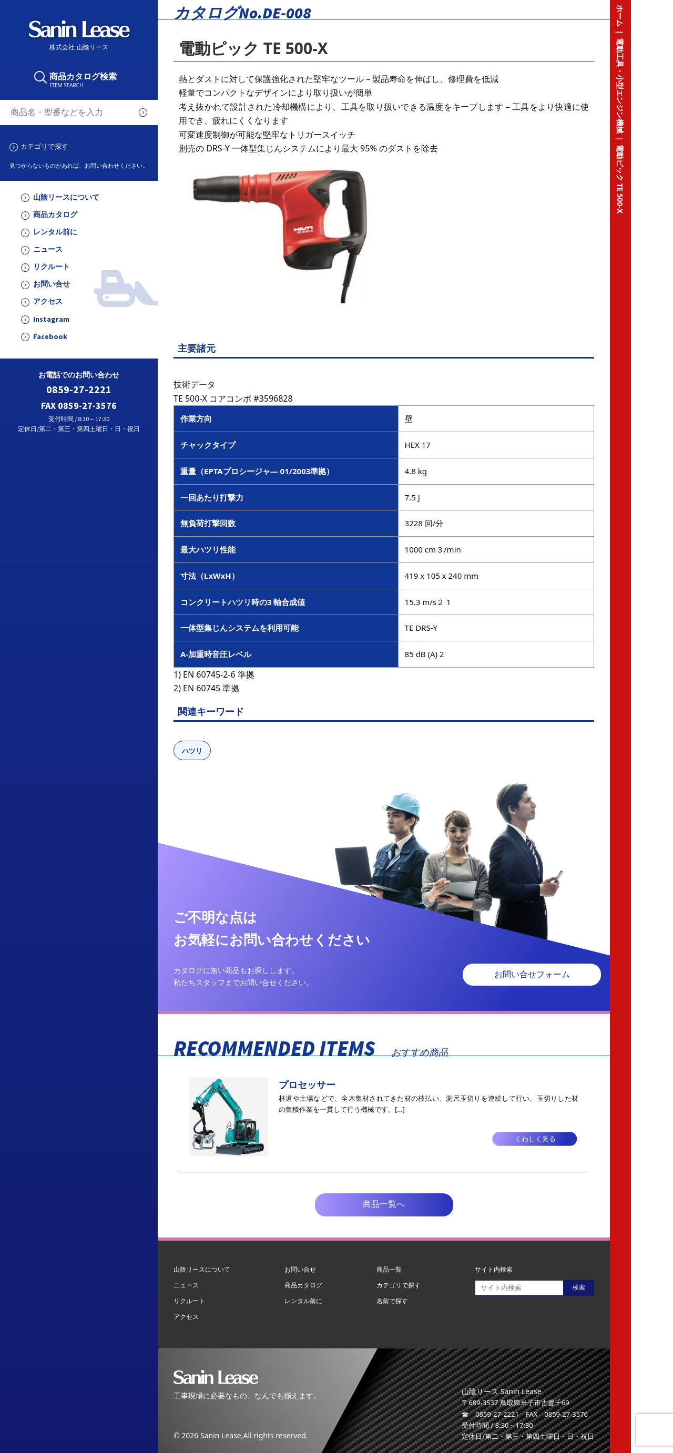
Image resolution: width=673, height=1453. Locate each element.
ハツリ (192, 750)
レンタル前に (55, 232)
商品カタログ (55, 215)
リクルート (51, 267)
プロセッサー (307, 1084)
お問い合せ (51, 284)
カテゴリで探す (44, 146)
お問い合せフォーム (532, 974)
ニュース (48, 249)
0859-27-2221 (78, 390)
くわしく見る (535, 1139)
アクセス (48, 301)
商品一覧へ (384, 1204)
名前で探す (392, 1300)
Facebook (50, 337)
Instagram (51, 319)
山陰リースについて (66, 197)
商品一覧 (389, 1269)
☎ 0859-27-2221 (490, 1414)
